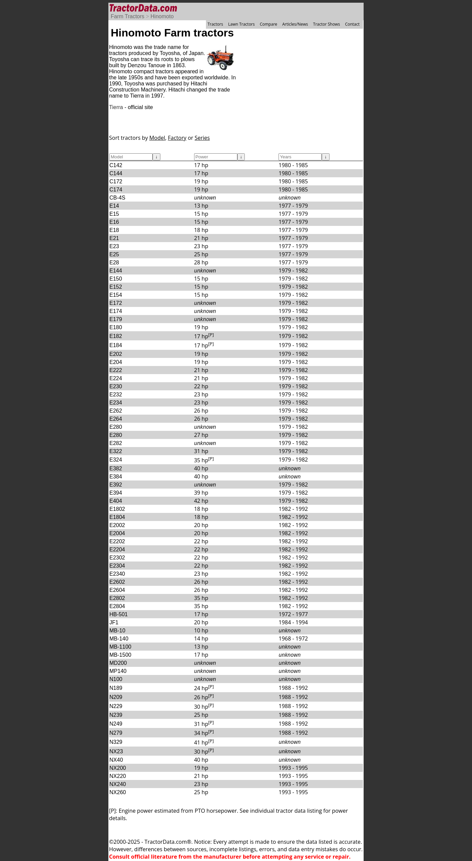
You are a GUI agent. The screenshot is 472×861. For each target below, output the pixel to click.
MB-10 (117, 630)
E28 (114, 262)
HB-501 (118, 614)
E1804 (117, 517)
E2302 (117, 557)
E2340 (117, 574)
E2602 (117, 582)
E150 (115, 279)
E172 (115, 303)
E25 (114, 254)
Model (157, 137)
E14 (114, 206)
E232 (115, 394)
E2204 (117, 549)
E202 (115, 354)
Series (202, 137)
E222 (115, 370)
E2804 (117, 606)
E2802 (117, 598)
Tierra (116, 107)
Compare (268, 24)
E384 (115, 476)
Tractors (215, 24)
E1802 (117, 509)
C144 (115, 173)
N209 (115, 697)
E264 (115, 419)
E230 (115, 386)
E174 (115, 311)
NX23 (116, 751)
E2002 (117, 525)
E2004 (117, 533)
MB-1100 (120, 647)
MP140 (118, 671)
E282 (115, 443)
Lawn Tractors (241, 24)
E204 (115, 362)
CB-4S (117, 198)
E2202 (117, 541)
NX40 (116, 760)
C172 (115, 181)
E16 (114, 222)
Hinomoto (162, 16)
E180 (115, 327)
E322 (115, 451)
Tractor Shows (326, 24)
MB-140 (118, 639)
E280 (115, 427)
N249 (115, 724)
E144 (115, 270)
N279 (115, 733)
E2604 (117, 590)
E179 (115, 319)
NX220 (117, 776)
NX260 (117, 792)
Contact (352, 24)
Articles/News (295, 24)
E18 (114, 230)
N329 (115, 742)
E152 (115, 287)
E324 (115, 460)
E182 (115, 336)
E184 (115, 345)
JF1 (114, 622)
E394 (115, 493)
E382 (115, 468)
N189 (115, 688)
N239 (115, 715)
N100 (115, 679)
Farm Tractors (128, 16)
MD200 (118, 663)
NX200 (117, 768)
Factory (177, 137)
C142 (115, 165)
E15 (114, 214)
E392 (115, 485)
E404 (115, 501)
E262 (115, 411)
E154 (115, 295)
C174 (115, 189)
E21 (114, 238)
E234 (115, 403)
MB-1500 (120, 655)
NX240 (117, 784)
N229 (115, 706)
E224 (115, 378)
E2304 (117, 566)
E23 (114, 246)
